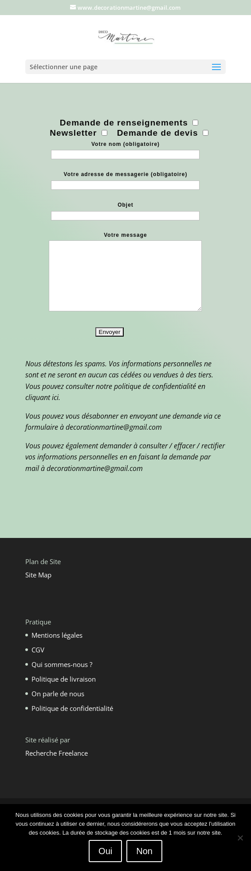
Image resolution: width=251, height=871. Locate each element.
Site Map (38, 574)
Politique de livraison (63, 679)
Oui (105, 851)
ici (55, 397)
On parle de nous (57, 693)
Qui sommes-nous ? (61, 664)
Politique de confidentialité (72, 708)
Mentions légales (56, 635)
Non (144, 851)
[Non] (239, 837)
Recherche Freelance (56, 753)
